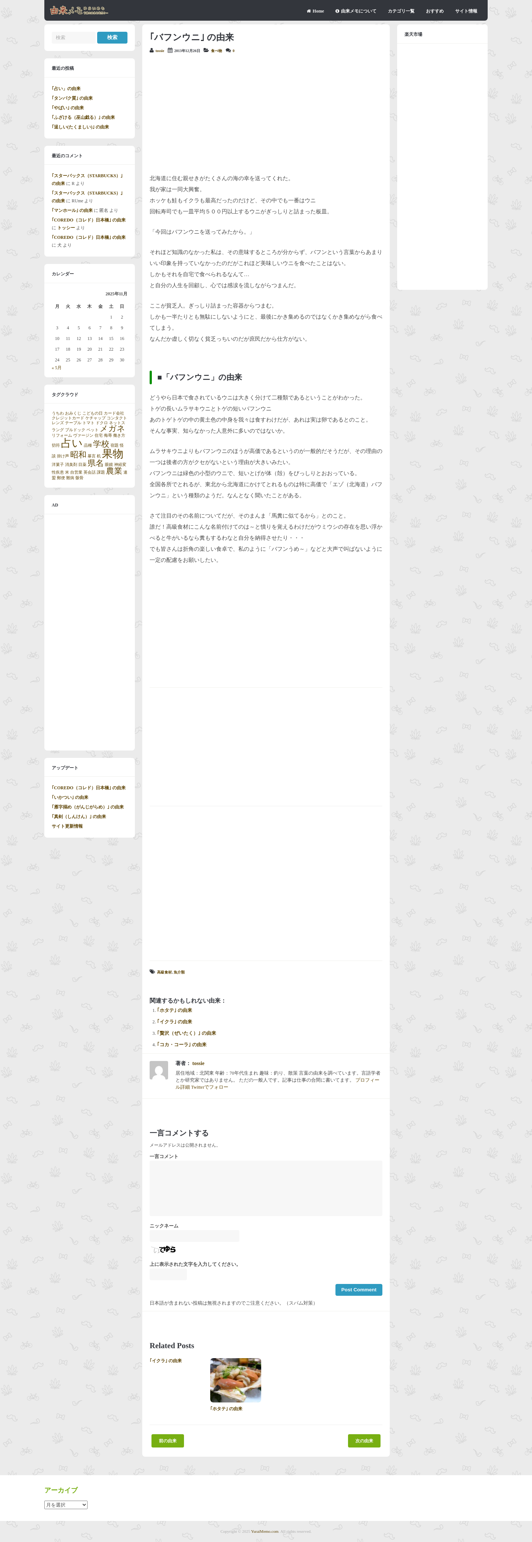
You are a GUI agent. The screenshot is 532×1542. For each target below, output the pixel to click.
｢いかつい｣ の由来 (70, 797)
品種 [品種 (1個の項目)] (88, 445)
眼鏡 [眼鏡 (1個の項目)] (109, 465)
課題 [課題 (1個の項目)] (101, 472)
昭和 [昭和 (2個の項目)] (78, 454)
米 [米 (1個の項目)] (67, 472)
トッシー (66, 227)
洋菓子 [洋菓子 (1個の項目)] (58, 465)
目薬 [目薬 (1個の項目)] (82, 465)
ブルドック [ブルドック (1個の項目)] (75, 430)
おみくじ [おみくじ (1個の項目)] (73, 413)
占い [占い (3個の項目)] (72, 443)
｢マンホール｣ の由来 (72, 210)
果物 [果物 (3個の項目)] (112, 454)
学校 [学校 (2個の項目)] (101, 444)
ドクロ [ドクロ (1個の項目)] (102, 423)
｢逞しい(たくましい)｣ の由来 (80, 127)
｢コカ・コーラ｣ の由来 (182, 1044)
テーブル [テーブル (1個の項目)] (73, 423)
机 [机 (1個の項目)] (99, 456)
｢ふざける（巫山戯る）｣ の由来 (83, 117)
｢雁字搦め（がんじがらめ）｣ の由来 (88, 807)
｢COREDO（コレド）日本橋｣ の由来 (89, 220)
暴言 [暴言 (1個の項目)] (92, 456)
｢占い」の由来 (66, 88)
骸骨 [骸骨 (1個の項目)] (79, 478)
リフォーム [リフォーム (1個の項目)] (62, 435)
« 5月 (57, 367)
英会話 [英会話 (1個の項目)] (89, 472)
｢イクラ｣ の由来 (174, 1021)
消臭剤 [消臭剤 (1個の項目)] (71, 465)
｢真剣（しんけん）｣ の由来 (79, 816)
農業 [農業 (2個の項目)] (114, 471)
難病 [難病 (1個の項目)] (70, 478)
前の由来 (168, 1440)
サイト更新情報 (67, 826)
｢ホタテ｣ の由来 (174, 1010)
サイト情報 (466, 11)
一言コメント (164, 1156)
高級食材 (164, 972)
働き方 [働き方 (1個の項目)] (119, 435)
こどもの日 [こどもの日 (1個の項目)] (92, 413)
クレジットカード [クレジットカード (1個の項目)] (68, 418)
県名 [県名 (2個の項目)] (96, 463)
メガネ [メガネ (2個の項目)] (112, 428)
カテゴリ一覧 (401, 11)
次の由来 (364, 1440)
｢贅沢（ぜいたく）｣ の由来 (186, 1033)
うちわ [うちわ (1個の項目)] (58, 413)
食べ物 (216, 51)
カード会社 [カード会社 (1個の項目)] (114, 413)
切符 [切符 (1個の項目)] (56, 445)
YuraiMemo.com (265, 1531)
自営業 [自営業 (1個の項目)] (76, 472)
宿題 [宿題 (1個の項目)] (114, 445)
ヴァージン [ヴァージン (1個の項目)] (83, 435)
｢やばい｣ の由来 (68, 107)
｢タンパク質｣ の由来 (72, 98)
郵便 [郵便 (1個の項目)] (61, 478)
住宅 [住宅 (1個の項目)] (99, 435)
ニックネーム (164, 1226)
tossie (160, 51)
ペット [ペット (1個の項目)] (92, 430)
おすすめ (435, 11)
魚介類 (179, 972)
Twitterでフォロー (209, 1087)
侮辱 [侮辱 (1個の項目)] (108, 435)
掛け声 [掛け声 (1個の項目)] (63, 456)
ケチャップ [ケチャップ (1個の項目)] (95, 418)
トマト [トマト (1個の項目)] (88, 423)
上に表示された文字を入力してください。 (195, 1264)
